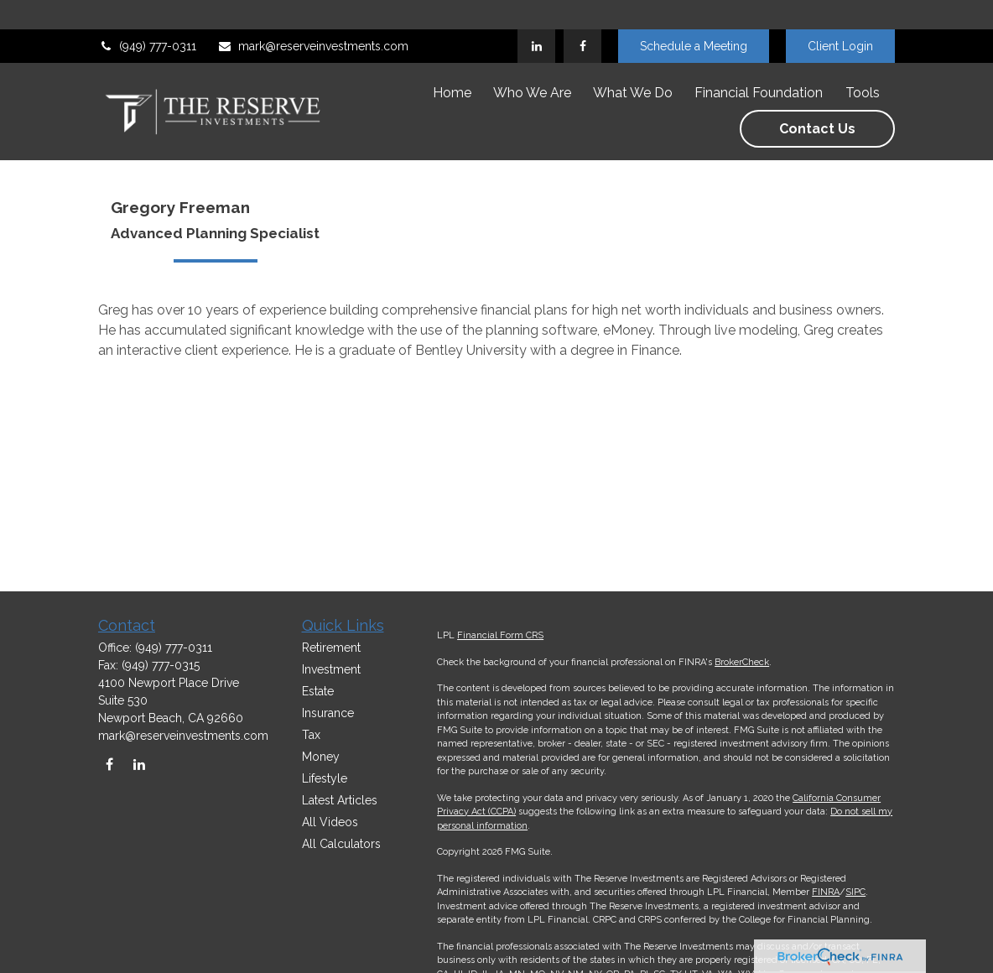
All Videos (330, 822)
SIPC (855, 892)
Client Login (840, 16)
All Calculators (341, 844)
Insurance (328, 713)
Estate (318, 691)
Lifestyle (324, 778)
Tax (311, 734)
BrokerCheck (742, 662)
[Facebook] (582, 17)
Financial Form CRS (500, 635)
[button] (452, 63)
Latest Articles (339, 800)
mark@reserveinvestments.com (312, 16)
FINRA (826, 892)
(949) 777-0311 (147, 16)
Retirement (331, 647)
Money (321, 756)
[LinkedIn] (536, 17)
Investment (331, 669)
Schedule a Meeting (693, 16)
